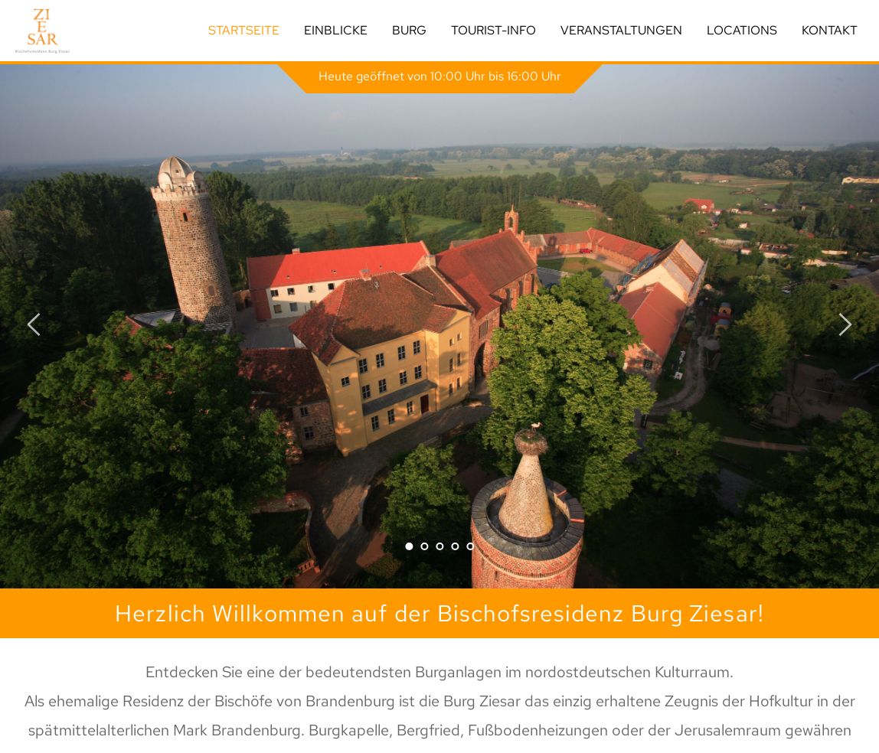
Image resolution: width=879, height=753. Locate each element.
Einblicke (336, 30)
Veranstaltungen (621, 30)
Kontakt (830, 30)
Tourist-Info (493, 30)
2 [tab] (424, 546)
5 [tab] (470, 546)
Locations (742, 30)
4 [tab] (455, 546)
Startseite (243, 30)
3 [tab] (439, 546)
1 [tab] (409, 546)
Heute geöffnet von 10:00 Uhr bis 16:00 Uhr (440, 76)
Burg (409, 30)
